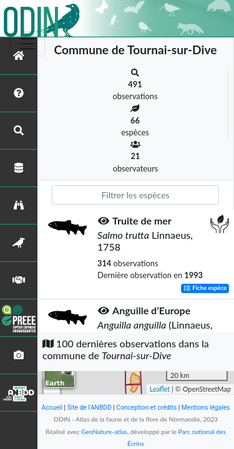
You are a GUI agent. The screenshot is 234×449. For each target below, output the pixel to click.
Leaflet (160, 389)
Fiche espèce (205, 288)
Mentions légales (206, 407)
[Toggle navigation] (27, 43)
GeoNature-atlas (104, 431)
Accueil (52, 407)
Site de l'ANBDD (89, 407)
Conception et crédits (146, 407)
